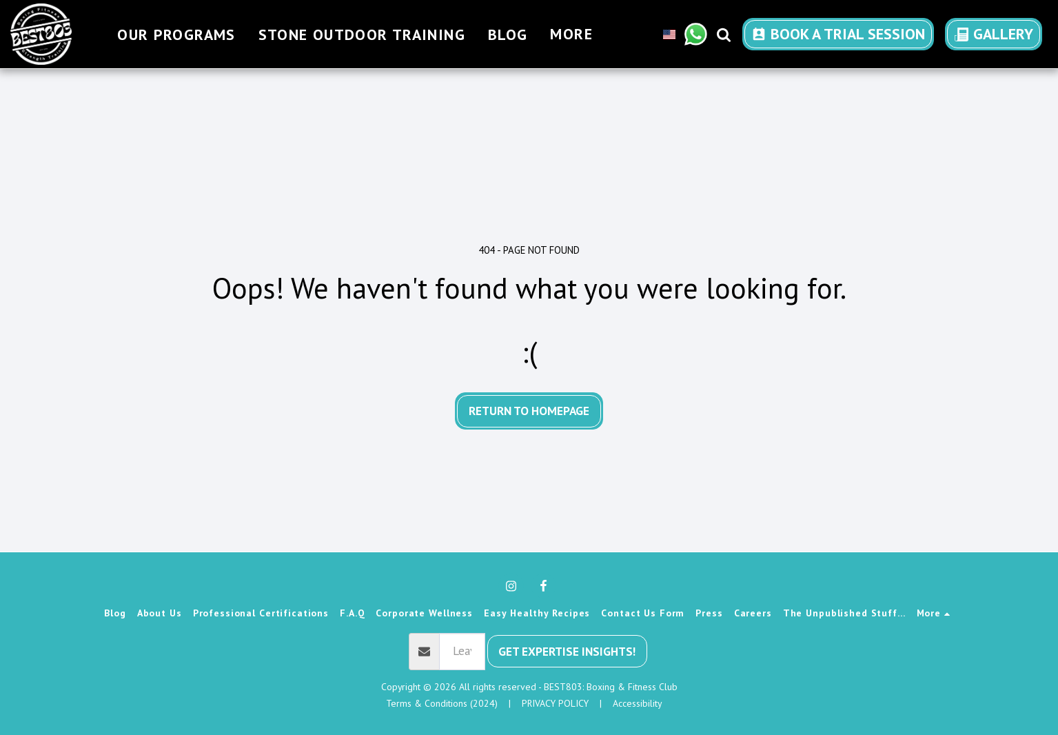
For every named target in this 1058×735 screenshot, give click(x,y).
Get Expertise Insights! (566, 651)
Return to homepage (529, 411)
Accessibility (637, 703)
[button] (696, 34)
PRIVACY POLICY (555, 703)
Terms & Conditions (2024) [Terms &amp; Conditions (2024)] (442, 703)
